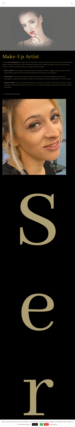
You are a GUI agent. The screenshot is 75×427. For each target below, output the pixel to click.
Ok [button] (41, 424)
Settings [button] (35, 424)
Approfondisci (53, 424)
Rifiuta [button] (46, 424)
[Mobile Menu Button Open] (72, 3)
